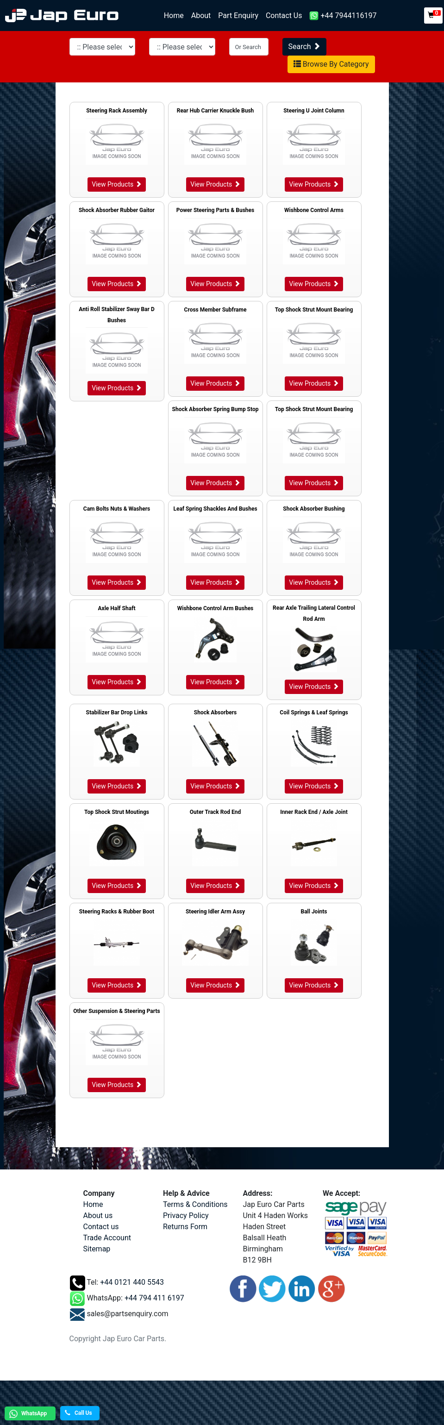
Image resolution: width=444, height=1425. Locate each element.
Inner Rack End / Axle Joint (313, 812)
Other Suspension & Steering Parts (116, 1011)
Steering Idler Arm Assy (215, 911)
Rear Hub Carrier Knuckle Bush (215, 110)
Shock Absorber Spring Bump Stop (215, 409)
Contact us (101, 1226)
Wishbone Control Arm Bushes (215, 608)
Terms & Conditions (195, 1204)
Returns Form (185, 1226)
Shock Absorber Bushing (313, 509)
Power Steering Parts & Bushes (215, 210)
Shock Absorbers (215, 712)
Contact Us (284, 15)
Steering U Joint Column (313, 110)
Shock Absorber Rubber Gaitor (117, 210)
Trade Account (107, 1237)
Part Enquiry (238, 15)
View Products (116, 184)
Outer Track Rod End (215, 812)
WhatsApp (27, 1413)
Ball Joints (313, 911)
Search (304, 46)
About (201, 15)
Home (176, 15)
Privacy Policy (186, 1215)
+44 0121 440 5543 (132, 1282)
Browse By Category (331, 64)
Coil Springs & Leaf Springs (314, 712)
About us (98, 1215)
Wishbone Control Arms (314, 210)
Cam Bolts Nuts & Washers (116, 509)
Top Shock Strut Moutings (116, 812)
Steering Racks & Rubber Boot (116, 911)
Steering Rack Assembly (116, 110)
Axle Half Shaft (116, 608)
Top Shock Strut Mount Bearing (314, 309)
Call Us (78, 1413)
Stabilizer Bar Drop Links (117, 712)
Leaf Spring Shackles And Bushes (215, 509)
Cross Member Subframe (215, 309)
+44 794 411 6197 (154, 1298)
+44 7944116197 (342, 16)
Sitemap (97, 1248)
